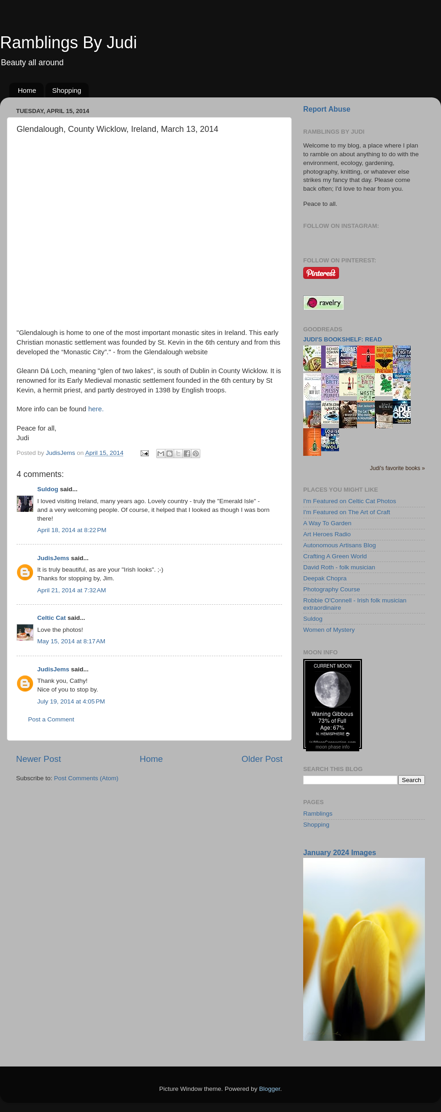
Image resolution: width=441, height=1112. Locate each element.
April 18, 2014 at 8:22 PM (71, 530)
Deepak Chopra (325, 578)
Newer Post (38, 759)
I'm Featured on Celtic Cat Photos (349, 501)
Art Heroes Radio (327, 534)
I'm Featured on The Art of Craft (346, 512)
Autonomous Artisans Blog (339, 545)
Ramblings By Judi (68, 42)
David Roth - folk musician (339, 567)
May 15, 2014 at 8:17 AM (71, 641)
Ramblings (318, 813)
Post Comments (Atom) (86, 778)
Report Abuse (327, 109)
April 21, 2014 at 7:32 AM (71, 590)
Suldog (47, 489)
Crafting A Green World (335, 556)
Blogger (269, 1088)
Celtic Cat (51, 617)
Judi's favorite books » (397, 468)
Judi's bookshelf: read (342, 339)
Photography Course (331, 589)
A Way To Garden (327, 523)
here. (96, 409)
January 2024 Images (339, 853)
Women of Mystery (329, 629)
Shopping (66, 90)
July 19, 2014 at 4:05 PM (71, 701)
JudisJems (53, 558)
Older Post (262, 759)
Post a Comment (51, 719)
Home (27, 90)
